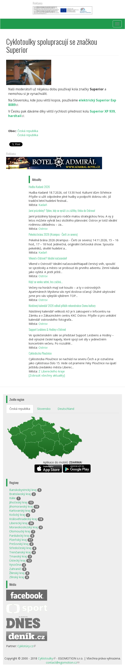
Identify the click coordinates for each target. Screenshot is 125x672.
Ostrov (43, 229)
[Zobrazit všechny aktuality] (47, 375)
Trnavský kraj (18, 556)
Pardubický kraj (19, 536)
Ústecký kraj (17, 560)
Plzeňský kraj (18, 540)
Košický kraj (17, 515)
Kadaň (43, 205)
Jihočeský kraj (18, 502)
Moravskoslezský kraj (23, 527)
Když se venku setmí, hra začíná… (46, 282)
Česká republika (27, 131)
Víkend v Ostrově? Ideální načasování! (48, 258)
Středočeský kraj (20, 548)
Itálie (12, 498)
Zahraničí (15, 569)
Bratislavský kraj (20, 494)
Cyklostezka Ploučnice (40, 353)
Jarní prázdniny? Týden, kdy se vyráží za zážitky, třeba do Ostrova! (62, 210)
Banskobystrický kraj (22, 490)
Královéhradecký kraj (23, 519)
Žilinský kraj (16, 573)
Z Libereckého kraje (52, 371)
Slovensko (44, 409)
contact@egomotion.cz (62, 662)
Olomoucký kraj (19, 531)
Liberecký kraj (18, 523)
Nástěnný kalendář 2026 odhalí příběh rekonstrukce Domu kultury (62, 305)
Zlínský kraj (16, 577)
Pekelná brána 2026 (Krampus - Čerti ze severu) (53, 234)
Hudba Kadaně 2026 (39, 187)
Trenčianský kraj (20, 552)
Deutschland (66, 409)
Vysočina (15, 564)
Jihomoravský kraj (21, 506)
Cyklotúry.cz (26, 646)
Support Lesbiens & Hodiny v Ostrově (47, 329)
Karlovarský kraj (19, 510)
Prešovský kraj (18, 544)
